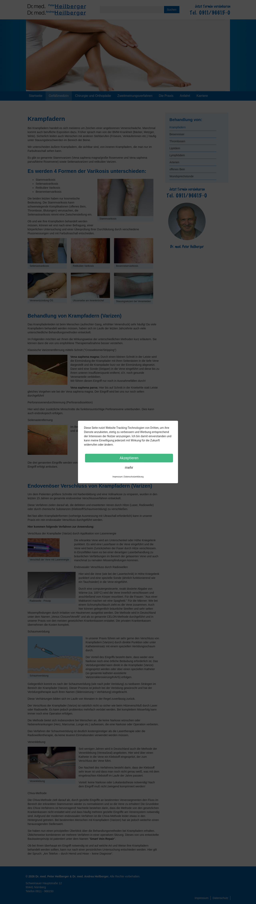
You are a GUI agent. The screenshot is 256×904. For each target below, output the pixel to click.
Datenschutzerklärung (133, 477)
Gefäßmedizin (59, 95)
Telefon (39, 891)
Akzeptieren (129, 458)
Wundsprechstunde (181, 176)
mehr (129, 467)
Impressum (201, 898)
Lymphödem (177, 155)
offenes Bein (177, 169)
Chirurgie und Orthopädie (93, 95)
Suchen (171, 9)
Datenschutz (220, 898)
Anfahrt (185, 95)
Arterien (174, 162)
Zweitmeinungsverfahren (134, 95)
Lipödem (174, 148)
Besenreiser (176, 134)
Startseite (35, 95)
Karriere (202, 95)
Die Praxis (166, 95)
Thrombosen (177, 141)
